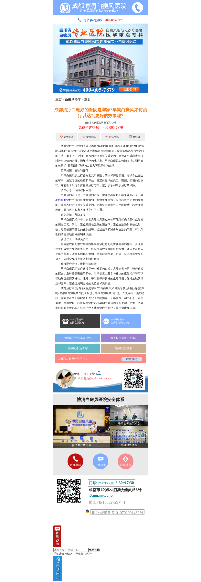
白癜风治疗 (73, 99)
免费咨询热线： (100, 20)
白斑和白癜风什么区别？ (73, 358)
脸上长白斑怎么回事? (123, 338)
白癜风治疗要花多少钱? (77, 338)
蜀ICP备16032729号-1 (107, 502)
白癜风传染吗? (123, 348)
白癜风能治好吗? (78, 348)
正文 (87, 99)
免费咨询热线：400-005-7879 (100, 128)
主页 (58, 99)
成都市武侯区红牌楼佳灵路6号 (100, 122)
